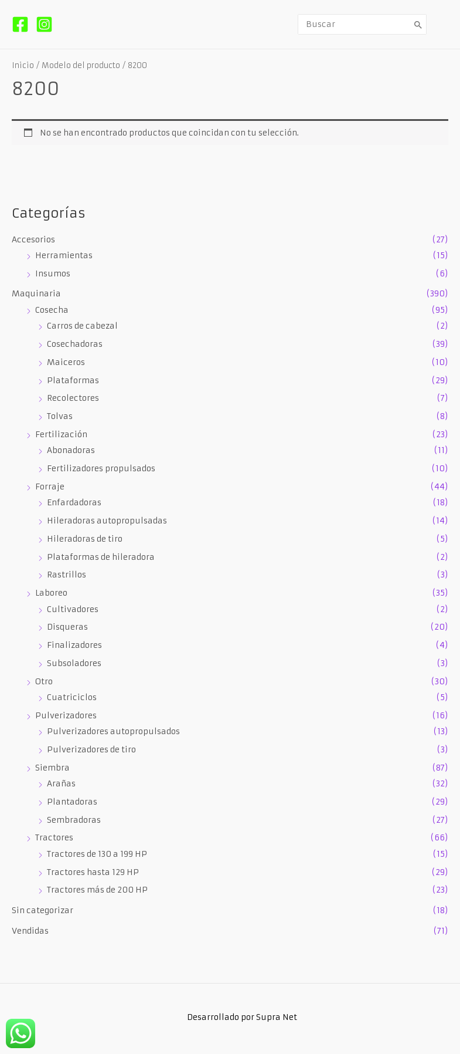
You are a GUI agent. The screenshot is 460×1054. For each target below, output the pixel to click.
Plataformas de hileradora (101, 557)
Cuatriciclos (72, 697)
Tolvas (60, 416)
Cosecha (52, 310)
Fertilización (61, 435)
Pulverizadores (66, 716)
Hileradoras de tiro (84, 539)
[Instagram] (44, 24)
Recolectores (73, 398)
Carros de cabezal (82, 326)
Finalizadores (74, 645)
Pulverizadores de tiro (91, 750)
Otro (44, 682)
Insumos (52, 274)
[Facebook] (20, 24)
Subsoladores (74, 663)
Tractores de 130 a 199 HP (97, 854)
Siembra (52, 768)
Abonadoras (71, 450)
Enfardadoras (74, 503)
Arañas (61, 784)
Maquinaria (36, 294)
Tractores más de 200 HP (97, 890)
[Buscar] (418, 24)
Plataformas (73, 381)
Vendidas (30, 931)
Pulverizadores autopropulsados (113, 732)
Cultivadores (72, 609)
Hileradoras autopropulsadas (107, 521)
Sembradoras (74, 820)
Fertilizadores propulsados (101, 469)
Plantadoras (72, 802)
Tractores (54, 838)
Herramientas (64, 256)
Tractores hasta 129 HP (93, 872)
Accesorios (33, 240)
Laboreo (51, 593)
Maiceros (66, 362)
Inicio (23, 65)
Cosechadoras (75, 344)
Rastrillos (66, 575)
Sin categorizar (42, 911)
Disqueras (67, 627)
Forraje (49, 487)
